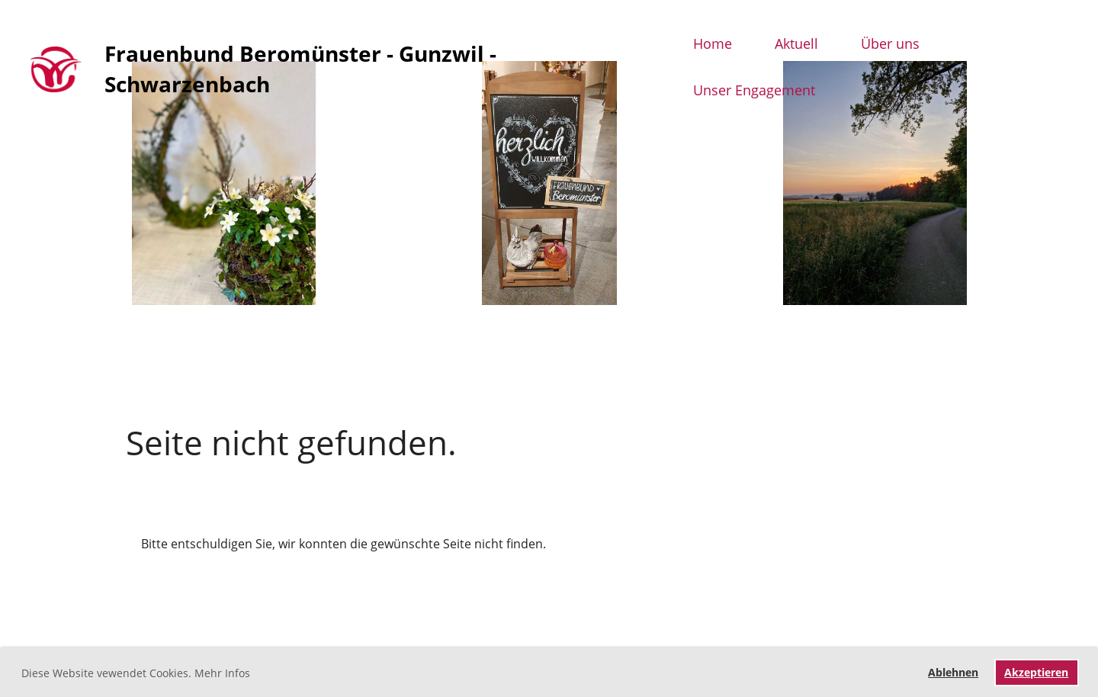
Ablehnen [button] (953, 672)
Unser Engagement (754, 90)
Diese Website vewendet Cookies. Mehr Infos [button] (135, 673)
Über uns (890, 43)
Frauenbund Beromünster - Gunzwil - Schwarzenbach (300, 68)
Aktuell (796, 43)
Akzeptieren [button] (1036, 672)
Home (712, 43)
